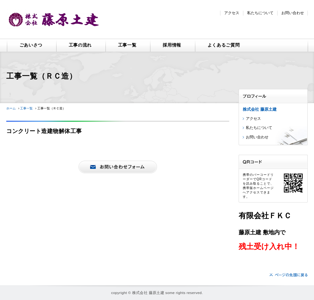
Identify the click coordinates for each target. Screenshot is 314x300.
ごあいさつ (31, 44)
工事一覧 (127, 44)
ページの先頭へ (289, 275)
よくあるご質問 (224, 44)
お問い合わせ (292, 13)
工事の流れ (80, 44)
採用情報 (172, 44)
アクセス (231, 13)
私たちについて (260, 13)
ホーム (11, 108)
